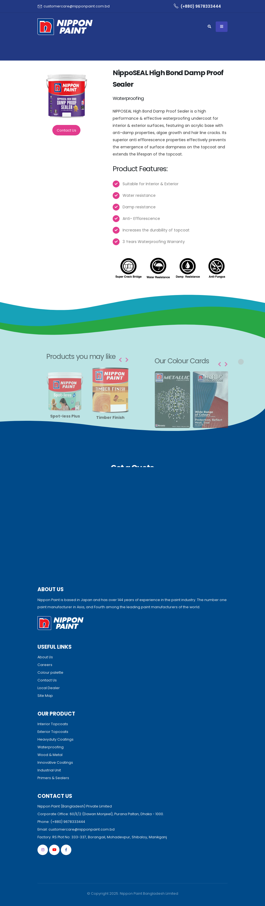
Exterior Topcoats (52, 731)
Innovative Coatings (55, 762)
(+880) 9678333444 (197, 6)
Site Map (45, 695)
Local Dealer (48, 688)
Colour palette (50, 672)
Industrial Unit (49, 770)
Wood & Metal (50, 754)
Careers (44, 664)
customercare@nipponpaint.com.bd (77, 6)
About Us (45, 657)
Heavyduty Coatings (55, 739)
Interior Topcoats (52, 724)
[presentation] (128, 360)
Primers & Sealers (53, 778)
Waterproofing (50, 747)
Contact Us (67, 130)
